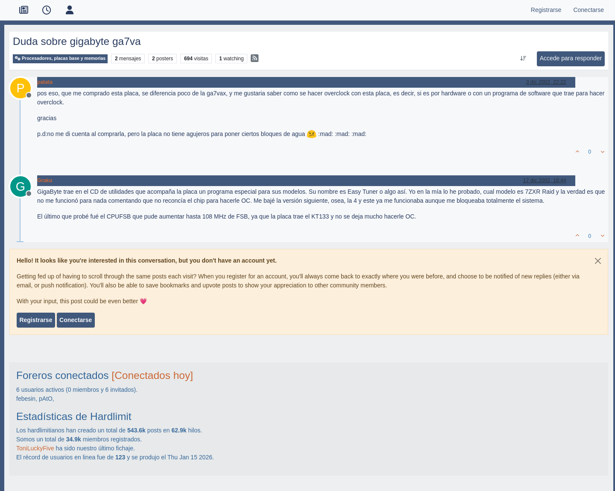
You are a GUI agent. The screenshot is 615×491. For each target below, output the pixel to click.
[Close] (598, 260)
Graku (44, 180)
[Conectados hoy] (152, 375)
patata (45, 82)
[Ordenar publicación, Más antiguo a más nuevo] (523, 59)
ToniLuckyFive (35, 448)
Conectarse (75, 319)
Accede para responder (571, 58)
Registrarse (35, 319)
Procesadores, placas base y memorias (60, 58)
